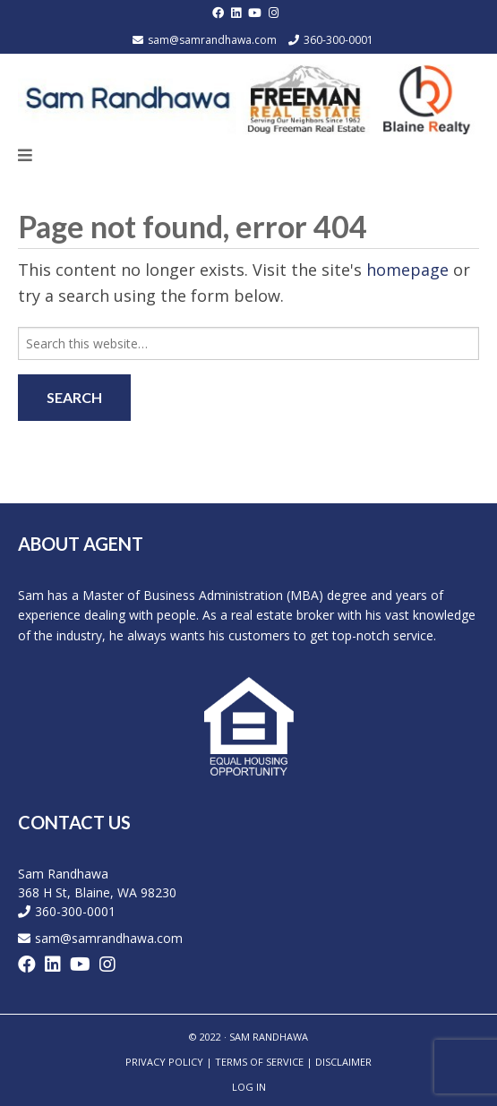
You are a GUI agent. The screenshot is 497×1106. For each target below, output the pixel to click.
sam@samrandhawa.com (212, 39)
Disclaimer (343, 1061)
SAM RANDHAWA (268, 1036)
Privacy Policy (164, 1061)
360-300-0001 (338, 39)
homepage (407, 269)
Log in (249, 1086)
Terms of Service (259, 1061)
